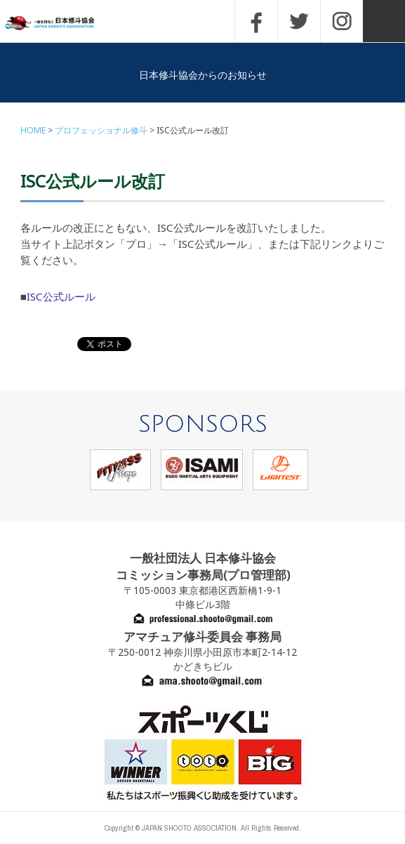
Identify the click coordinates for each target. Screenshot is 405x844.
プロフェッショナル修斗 (101, 130)
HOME (33, 130)
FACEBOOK (256, 21)
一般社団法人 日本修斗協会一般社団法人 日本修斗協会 (60, 23)
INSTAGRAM (342, 21)
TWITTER (299, 21)
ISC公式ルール (61, 296)
